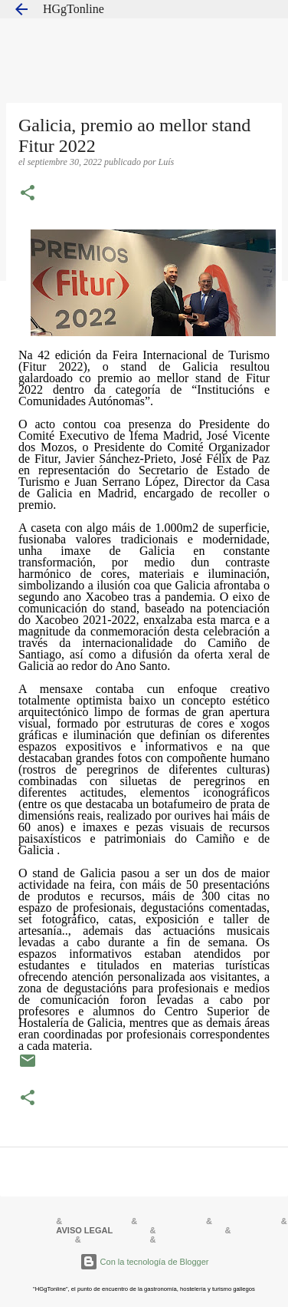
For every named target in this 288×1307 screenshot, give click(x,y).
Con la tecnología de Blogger (144, 1261)
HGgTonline (73, 8)
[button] (27, 194)
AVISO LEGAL (84, 1230)
